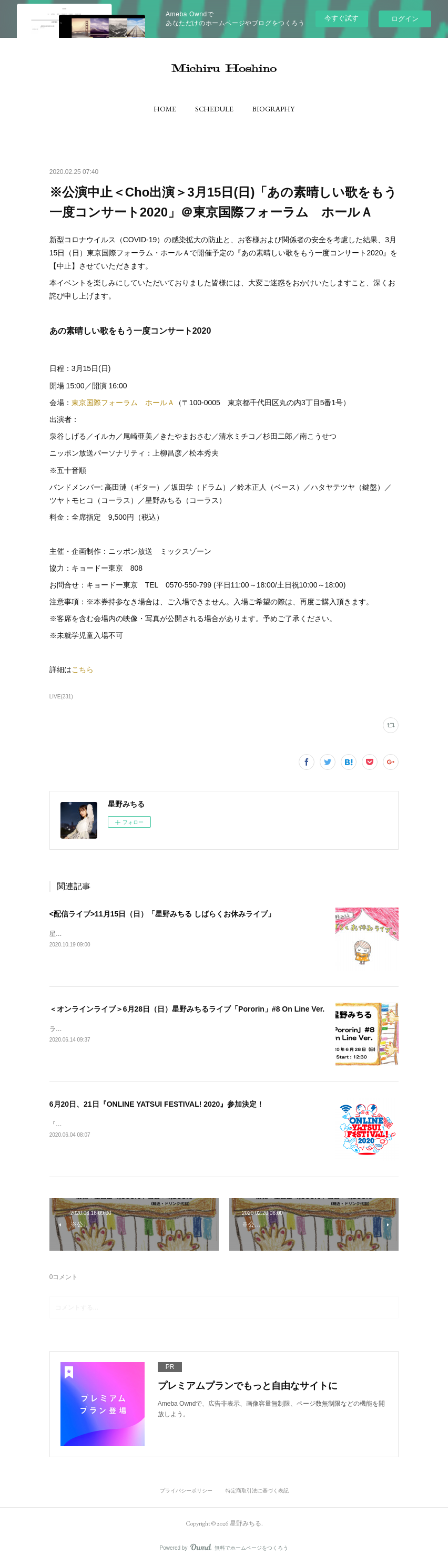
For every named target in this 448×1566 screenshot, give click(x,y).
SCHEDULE (214, 109)
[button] (165, 109)
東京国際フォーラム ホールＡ (123, 402)
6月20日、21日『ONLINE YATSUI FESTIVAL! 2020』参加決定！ (156, 1104)
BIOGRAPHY (273, 109)
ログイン (405, 19)
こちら (83, 669)
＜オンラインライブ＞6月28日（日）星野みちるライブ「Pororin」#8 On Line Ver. (187, 1009)
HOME (165, 109)
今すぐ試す (341, 18)
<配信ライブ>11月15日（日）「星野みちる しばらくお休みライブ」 (162, 914)
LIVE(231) (61, 696)
